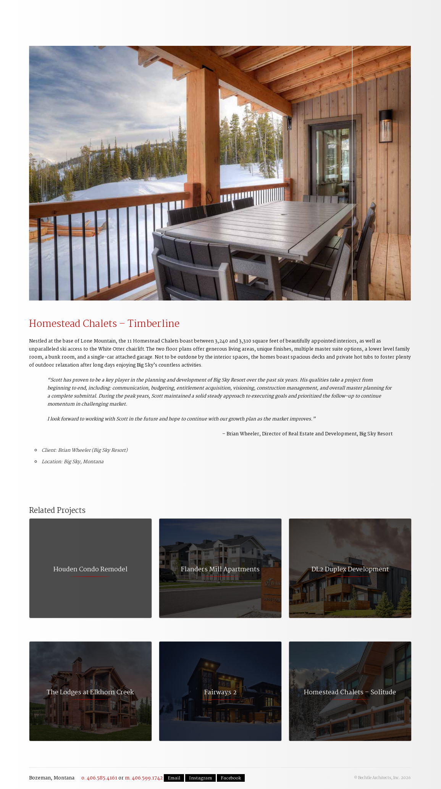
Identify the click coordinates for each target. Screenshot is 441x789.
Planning (168, 16)
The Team (308, 16)
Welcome (75, 16)
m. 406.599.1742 (144, 778)
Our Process (121, 16)
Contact (390, 13)
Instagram (200, 778)
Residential (261, 16)
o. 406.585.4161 (99, 778)
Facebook (231, 778)
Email (174, 778)
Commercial (214, 16)
